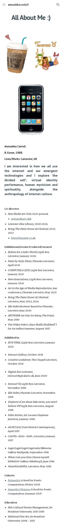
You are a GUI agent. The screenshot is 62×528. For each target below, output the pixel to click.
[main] (31, 17)
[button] (4, 4)
